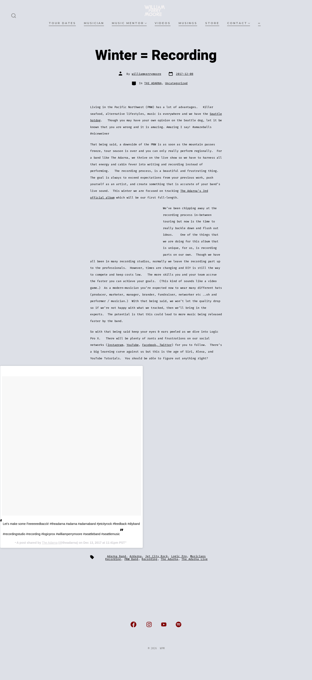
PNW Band (131, 559)
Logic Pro (179, 556)
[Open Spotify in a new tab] (178, 624)
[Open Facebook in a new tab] (133, 624)
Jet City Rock (156, 556)
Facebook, (150, 345)
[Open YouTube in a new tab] (164, 624)
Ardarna (136, 556)
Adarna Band (116, 556)
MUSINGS (188, 23)
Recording (149, 559)
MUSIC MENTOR (129, 23)
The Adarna (49, 542)
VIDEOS (163, 23)
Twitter (165, 345)
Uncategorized (176, 83)
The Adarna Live (195, 559)
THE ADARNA (153, 83)
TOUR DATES (62, 23)
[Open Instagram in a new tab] (149, 624)
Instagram (115, 345)
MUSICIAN (94, 23)
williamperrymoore (146, 74)
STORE (212, 23)
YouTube (133, 345)
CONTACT (238, 23)
